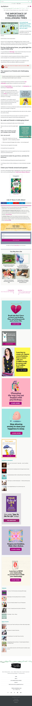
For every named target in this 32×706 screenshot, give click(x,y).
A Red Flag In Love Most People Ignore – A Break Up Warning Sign (18, 480)
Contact (16, 682)
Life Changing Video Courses (16, 680)
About (16, 678)
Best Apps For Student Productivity (13, 630)
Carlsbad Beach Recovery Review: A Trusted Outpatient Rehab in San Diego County (18, 643)
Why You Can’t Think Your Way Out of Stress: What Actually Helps (18, 624)
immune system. (10, 87)
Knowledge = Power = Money (12, 614)
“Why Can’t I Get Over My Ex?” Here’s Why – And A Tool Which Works (17, 464)
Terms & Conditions (16, 700)
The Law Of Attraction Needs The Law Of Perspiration (16, 602)
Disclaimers (16, 702)
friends (5, 93)
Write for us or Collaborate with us (16, 684)
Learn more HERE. (8, 220)
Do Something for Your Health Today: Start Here (15, 636)
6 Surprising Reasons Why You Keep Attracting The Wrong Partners (18, 474)
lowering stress (26, 86)
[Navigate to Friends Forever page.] (16, 187)
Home (16, 676)
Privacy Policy (16, 699)
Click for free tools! (16, 240)
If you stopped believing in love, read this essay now (16, 486)
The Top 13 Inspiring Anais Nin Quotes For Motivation (16, 608)
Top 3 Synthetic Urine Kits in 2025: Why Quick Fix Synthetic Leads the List (18, 648)
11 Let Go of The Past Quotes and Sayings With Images (16, 590)
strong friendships (8, 86)
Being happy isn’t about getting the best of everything (16, 596)
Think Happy (11, 51)
